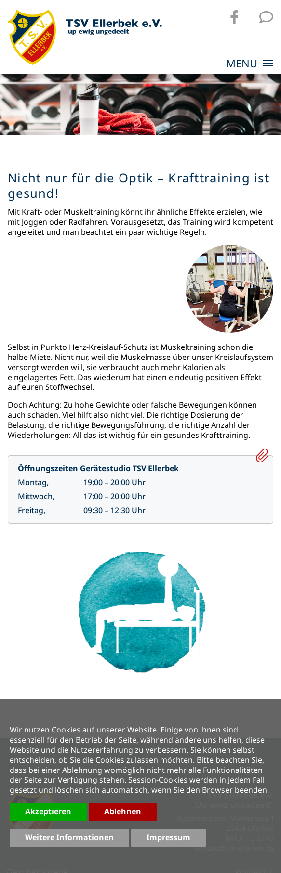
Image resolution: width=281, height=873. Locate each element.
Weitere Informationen (69, 837)
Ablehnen (122, 811)
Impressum (168, 837)
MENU (250, 64)
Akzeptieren (48, 811)
